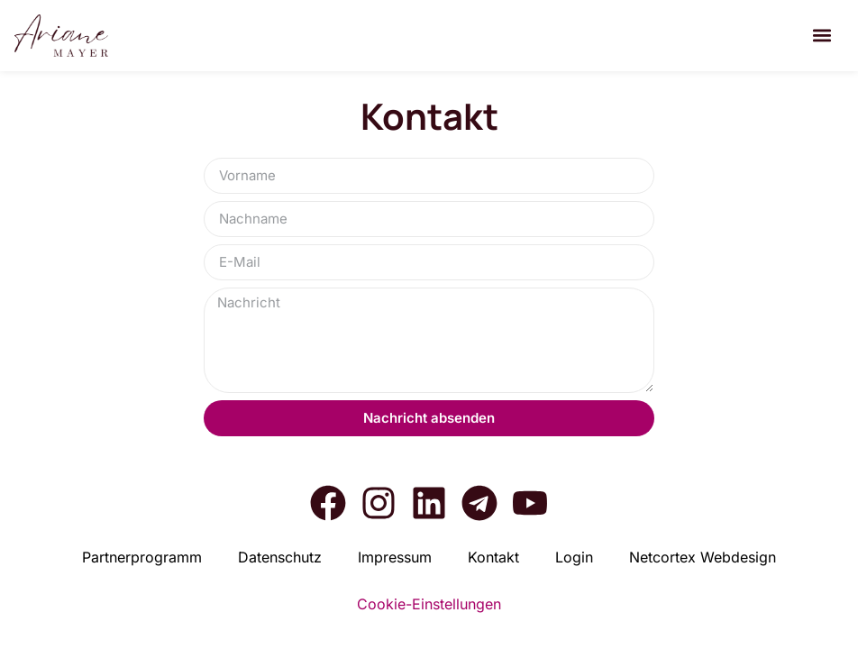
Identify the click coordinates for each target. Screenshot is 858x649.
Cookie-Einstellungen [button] (429, 604)
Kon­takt (493, 557)
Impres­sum (395, 557)
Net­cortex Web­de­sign (702, 557)
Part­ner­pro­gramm (142, 557)
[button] (821, 35)
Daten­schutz (280, 557)
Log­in (574, 557)
